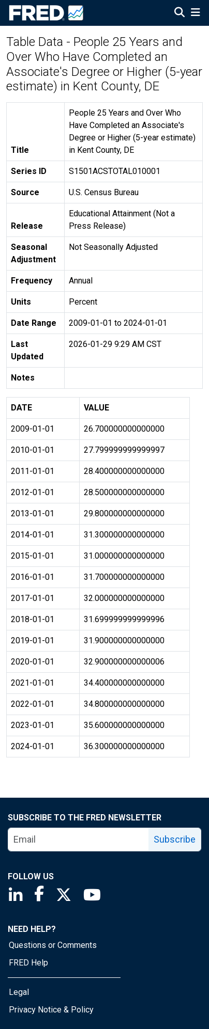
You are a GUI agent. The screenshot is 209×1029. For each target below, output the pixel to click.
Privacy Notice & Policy (51, 1010)
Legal (19, 992)
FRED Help (28, 963)
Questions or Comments (53, 945)
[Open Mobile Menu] (195, 13)
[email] (78, 839)
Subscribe (175, 839)
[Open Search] (179, 13)
